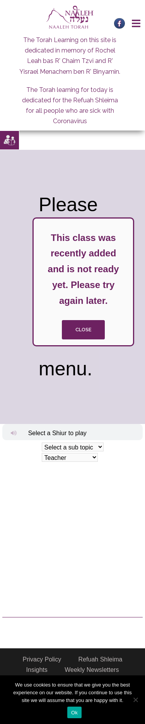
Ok (74, 713)
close (83, 329)
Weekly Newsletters (92, 669)
